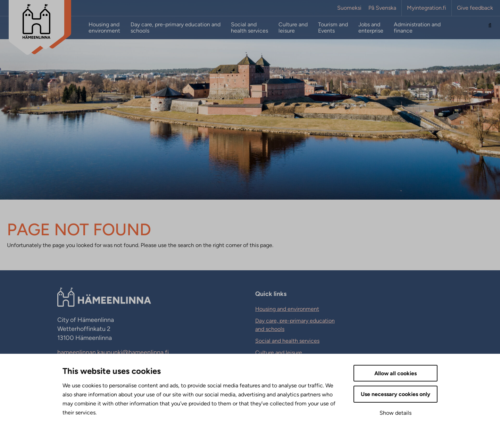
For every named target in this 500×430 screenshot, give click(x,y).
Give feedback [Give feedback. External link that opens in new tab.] (475, 8)
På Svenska (382, 8)
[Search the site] (490, 28)
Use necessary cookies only (395, 394)
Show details (395, 413)
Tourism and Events (333, 27)
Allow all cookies (395, 373)
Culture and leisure (293, 27)
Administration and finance (417, 27)
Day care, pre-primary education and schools (175, 27)
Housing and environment (104, 27)
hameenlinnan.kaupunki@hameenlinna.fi (113, 352)
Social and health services (249, 27)
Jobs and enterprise (370, 27)
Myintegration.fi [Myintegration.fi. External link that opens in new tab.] (426, 8)
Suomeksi (349, 8)
